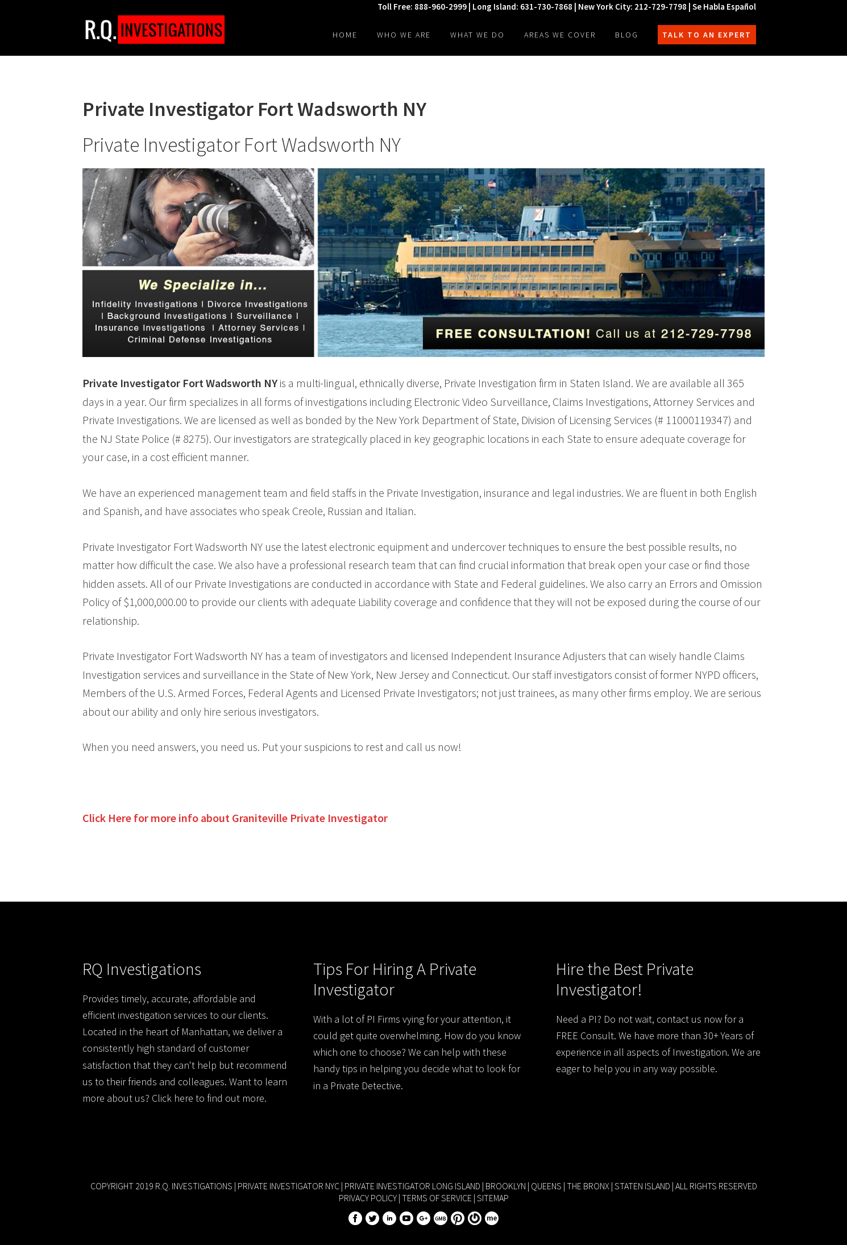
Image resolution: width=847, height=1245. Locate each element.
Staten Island (642, 1186)
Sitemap (493, 1198)
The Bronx (588, 1186)
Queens (546, 1186)
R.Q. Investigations (153, 29)
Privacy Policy (368, 1198)
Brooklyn (505, 1186)
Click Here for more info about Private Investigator (235, 818)
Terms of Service (437, 1198)
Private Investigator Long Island (412, 1186)
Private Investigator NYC (288, 1186)
